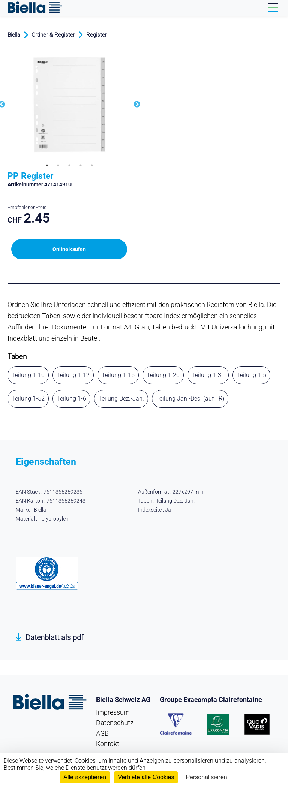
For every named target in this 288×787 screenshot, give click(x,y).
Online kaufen (69, 249)
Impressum (113, 712)
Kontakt (107, 744)
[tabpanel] (69, 105)
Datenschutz (115, 723)
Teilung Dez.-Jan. (121, 398)
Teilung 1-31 (208, 375)
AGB (102, 733)
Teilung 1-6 (71, 398)
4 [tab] (80, 165)
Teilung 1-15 (118, 375)
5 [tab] (92, 165)
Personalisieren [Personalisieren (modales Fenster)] (206, 777)
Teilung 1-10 (28, 375)
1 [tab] (47, 165)
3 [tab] (69, 165)
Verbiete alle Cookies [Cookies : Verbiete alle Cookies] (146, 777)
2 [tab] (58, 165)
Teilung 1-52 (28, 398)
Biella (14, 34)
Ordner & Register (53, 34)
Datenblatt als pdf (55, 637)
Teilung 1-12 (73, 375)
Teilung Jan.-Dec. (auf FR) (190, 398)
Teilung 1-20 (163, 375)
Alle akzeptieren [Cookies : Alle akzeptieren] (84, 777)
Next (137, 104)
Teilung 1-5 (251, 375)
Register (96, 34)
